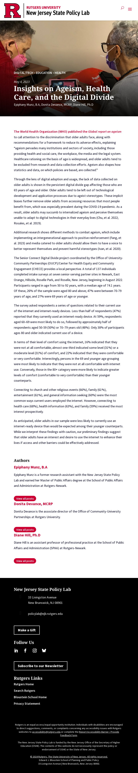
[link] (46, 10)
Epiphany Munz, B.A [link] (27, 104)
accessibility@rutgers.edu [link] (46, 731)
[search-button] (122, 9)
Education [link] (44, 73)
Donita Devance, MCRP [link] (56, 104)
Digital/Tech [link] (23, 73)
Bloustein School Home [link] (30, 697)
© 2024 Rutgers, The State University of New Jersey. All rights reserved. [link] (69, 756)
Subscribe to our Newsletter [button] (40, 666)
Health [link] (60, 73)
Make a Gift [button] (27, 630)
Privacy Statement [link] (27, 703)
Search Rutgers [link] (24, 691)
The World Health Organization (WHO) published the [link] (51, 131)
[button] (130, 10)
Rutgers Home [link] (24, 684)
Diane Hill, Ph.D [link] (83, 104)
